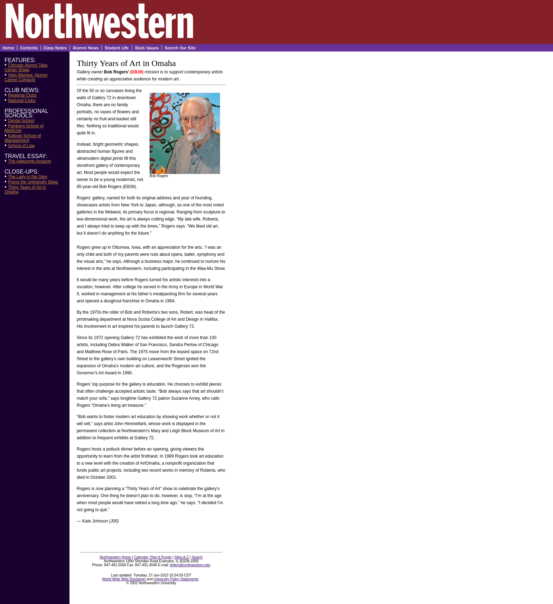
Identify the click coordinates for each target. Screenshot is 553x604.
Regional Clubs (22, 95)
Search (197, 557)
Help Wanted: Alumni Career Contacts (26, 77)
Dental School (21, 120)
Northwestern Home (115, 557)
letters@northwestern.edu (190, 565)
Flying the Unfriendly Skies (33, 182)
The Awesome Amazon (29, 161)
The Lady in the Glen (27, 176)
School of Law (21, 145)
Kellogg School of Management (23, 138)
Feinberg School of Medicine (24, 128)
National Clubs (22, 100)
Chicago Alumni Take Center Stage (26, 67)
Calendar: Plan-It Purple (153, 557)
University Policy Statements (176, 579)
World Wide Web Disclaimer (124, 579)
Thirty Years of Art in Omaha (25, 189)
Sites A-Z (181, 557)
